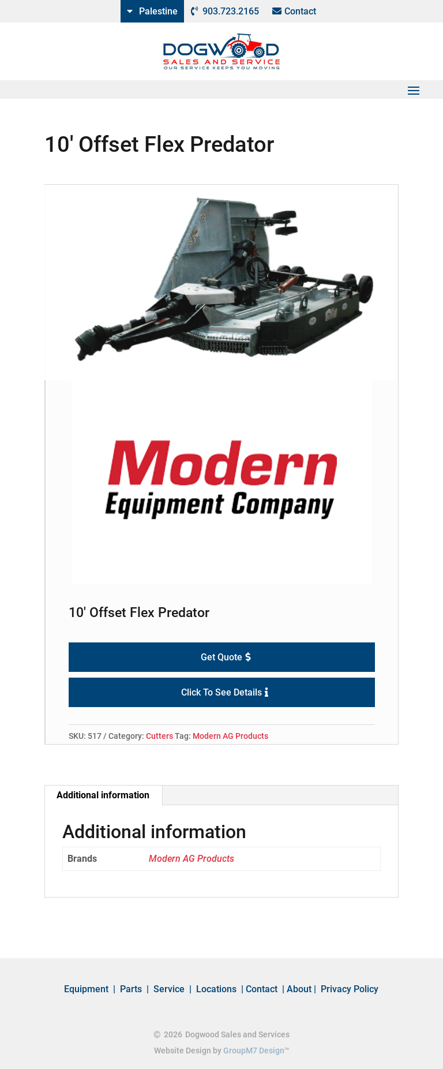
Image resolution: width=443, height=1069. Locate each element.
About (299, 989)
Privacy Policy (349, 989)
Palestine (158, 11)
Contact (300, 11)
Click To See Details (221, 692)
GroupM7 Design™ (256, 1051)
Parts (131, 989)
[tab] (103, 795)
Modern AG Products (230, 736)
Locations (216, 989)
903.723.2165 (230, 11)
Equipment (86, 989)
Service (169, 989)
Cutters (159, 736)
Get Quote (221, 657)
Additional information (103, 795)
